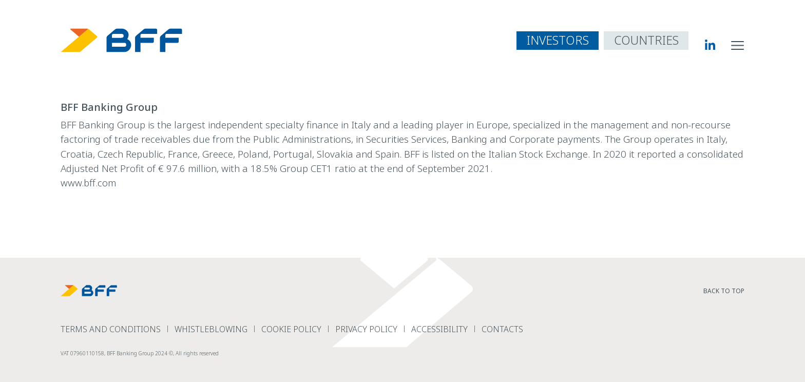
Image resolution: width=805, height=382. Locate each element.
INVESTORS (558, 40)
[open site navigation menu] (737, 45)
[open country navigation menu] (646, 40)
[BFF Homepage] (121, 40)
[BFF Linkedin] (701, 45)
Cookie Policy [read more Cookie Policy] (291, 329)
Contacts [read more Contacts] (502, 329)
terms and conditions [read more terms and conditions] (111, 329)
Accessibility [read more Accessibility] (439, 329)
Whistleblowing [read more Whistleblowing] (211, 329)
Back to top (723, 290)
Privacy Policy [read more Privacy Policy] (366, 329)
